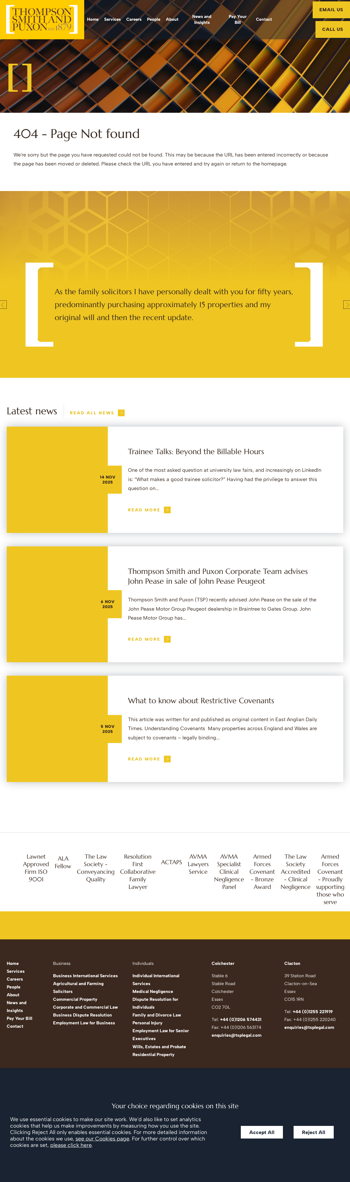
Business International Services (85, 975)
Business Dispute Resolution (82, 1015)
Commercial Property (75, 999)
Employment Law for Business (84, 1022)
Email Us (331, 9)
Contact (264, 19)
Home (93, 19)
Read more (144, 509)
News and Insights (201, 19)
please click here (70, 1145)
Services (112, 19)
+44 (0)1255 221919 (313, 1011)
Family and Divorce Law (156, 1015)
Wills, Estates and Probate (159, 1046)
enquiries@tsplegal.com (237, 1035)
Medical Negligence (152, 991)
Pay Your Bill (238, 19)
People (153, 19)
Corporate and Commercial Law (85, 1007)
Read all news (92, 412)
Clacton (292, 963)
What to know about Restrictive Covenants (201, 700)
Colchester (223, 963)
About (172, 19)
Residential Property (153, 1054)
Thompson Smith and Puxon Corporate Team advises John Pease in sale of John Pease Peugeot (218, 576)
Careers (133, 19)
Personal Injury (147, 1022)
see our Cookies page (102, 1138)
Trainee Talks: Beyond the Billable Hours (196, 451)
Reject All (313, 1132)
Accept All (261, 1132)
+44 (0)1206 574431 (240, 1019)
